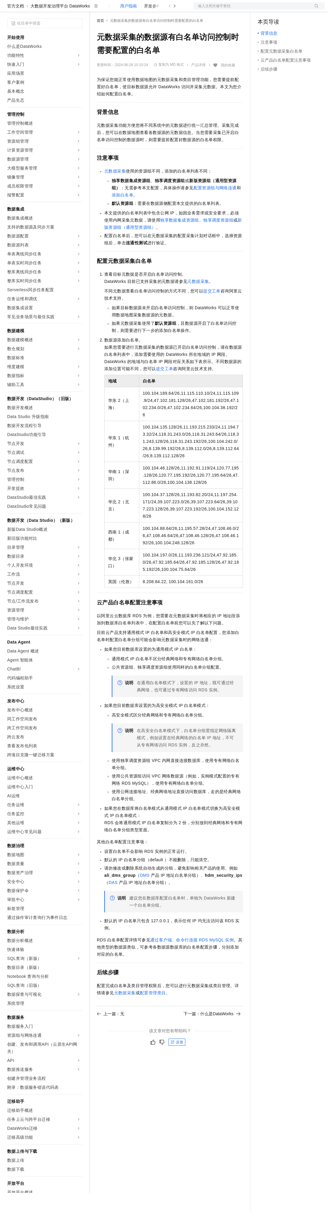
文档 (251, 9)
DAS (112, 901)
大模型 (61, 9)
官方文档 (15, 25)
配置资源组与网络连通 (215, 207)
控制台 (278, 9)
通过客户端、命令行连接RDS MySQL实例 (192, 959)
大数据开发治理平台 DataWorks (60, 25)
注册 (292, 9)
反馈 (177, 1061)
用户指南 (128, 25)
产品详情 (198, 84)
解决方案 (96, 9)
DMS (144, 894)
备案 (264, 9)
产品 (78, 9)
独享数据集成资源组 (179, 239)
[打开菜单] (9, 9)
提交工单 (212, 310)
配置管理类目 (153, 1012)
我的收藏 (228, 84)
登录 (314, 9)
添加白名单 (122, 214)
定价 (129, 9)
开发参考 (152, 25)
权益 (115, 9)
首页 (100, 40)
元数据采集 (115, 190)
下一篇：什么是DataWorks (212, 1032)
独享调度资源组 (218, 239)
